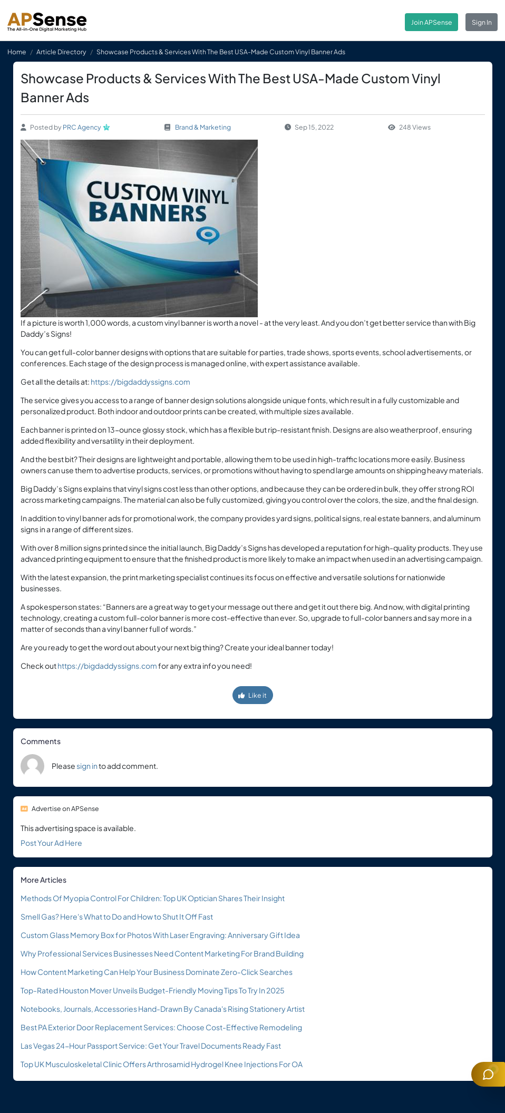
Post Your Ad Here (51, 842)
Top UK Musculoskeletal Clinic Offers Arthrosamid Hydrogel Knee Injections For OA (162, 1064)
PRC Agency (82, 127)
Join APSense (431, 22)
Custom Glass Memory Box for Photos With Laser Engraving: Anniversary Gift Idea (160, 935)
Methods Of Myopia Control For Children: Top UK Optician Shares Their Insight (153, 898)
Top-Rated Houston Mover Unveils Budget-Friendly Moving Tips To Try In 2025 (153, 990)
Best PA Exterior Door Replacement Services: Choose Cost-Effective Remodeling (161, 1027)
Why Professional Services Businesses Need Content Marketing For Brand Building (162, 953)
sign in (87, 765)
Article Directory (61, 51)
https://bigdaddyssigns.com (140, 381)
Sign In (482, 22)
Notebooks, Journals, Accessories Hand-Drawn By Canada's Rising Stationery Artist (163, 1008)
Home (16, 51)
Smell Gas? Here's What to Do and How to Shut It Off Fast (117, 916)
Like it (252, 695)
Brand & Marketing (203, 127)
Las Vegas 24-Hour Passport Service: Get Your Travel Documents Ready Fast (151, 1045)
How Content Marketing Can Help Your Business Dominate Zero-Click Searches (157, 972)
